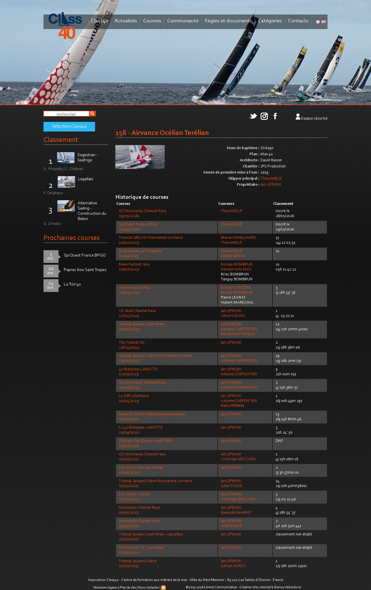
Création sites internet (255, 587)
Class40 (99, 21)
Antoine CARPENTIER (239, 329)
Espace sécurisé (314, 119)
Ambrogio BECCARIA (238, 459)
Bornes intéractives (287, 587)
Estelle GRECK (233, 256)
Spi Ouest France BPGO (85, 255)
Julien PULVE (232, 486)
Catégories (270, 21)
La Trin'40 (72, 284)
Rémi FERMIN (232, 406)
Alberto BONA (233, 316)
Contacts (298, 21)
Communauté (183, 21)
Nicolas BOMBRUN (237, 265)
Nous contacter (148, 587)
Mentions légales (106, 587)
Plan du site (128, 587)
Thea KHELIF (271, 179)
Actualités (125, 21)
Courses (152, 21)
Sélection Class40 (69, 126)
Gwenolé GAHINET (236, 513)
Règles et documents (228, 21)
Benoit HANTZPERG (238, 334)
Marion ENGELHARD (238, 238)
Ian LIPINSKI (271, 185)
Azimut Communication (220, 587)
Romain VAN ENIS (236, 270)
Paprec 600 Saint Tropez (85, 270)
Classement (60, 140)
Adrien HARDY (233, 566)
